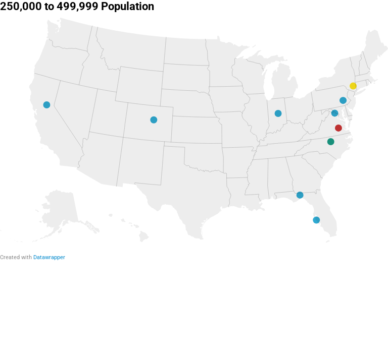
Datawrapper (49, 257)
